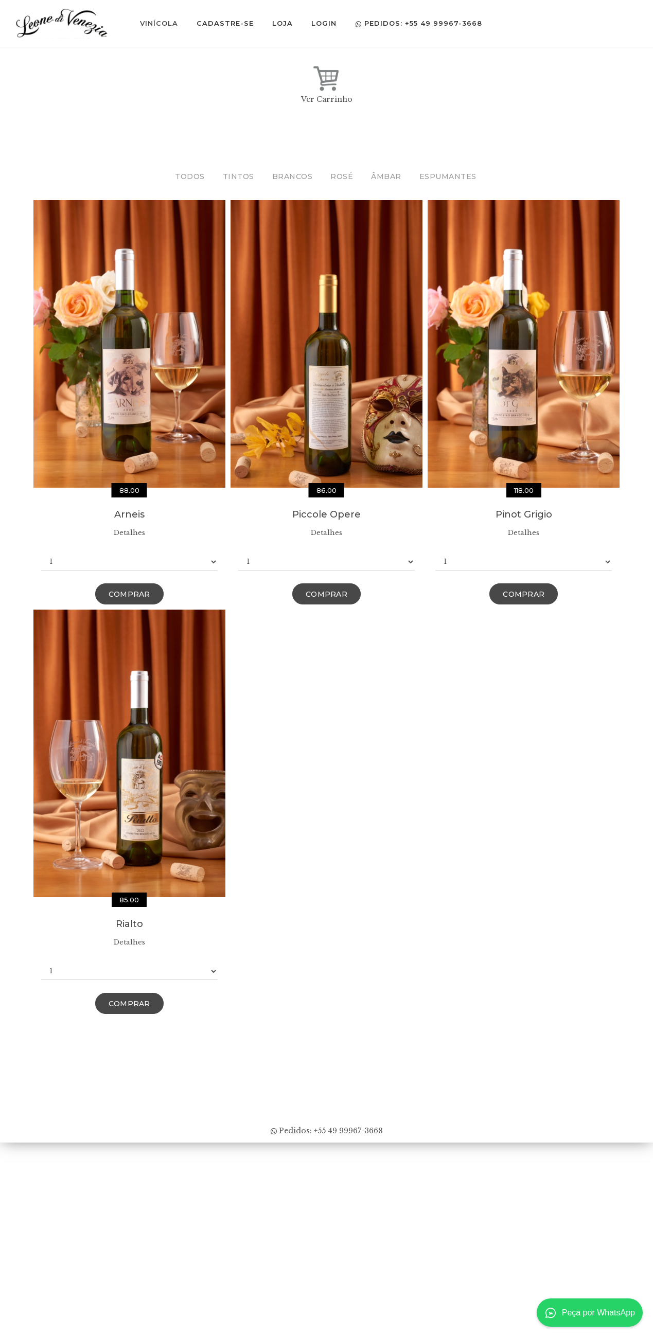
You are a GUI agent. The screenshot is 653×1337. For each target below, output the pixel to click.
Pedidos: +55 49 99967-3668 (421, 23)
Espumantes (447, 176)
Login (326, 23)
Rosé (341, 176)
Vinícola (162, 23)
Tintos (238, 176)
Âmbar (386, 176)
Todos (190, 176)
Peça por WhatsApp (589, 1313)
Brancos (292, 176)
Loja (285, 23)
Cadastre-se (227, 23)
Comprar (129, 594)
